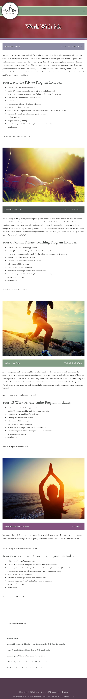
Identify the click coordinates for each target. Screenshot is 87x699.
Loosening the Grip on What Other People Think (26, 656)
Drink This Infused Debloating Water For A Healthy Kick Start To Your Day (36, 644)
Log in (72, 696)
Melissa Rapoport (34, 696)
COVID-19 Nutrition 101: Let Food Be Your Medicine (28, 662)
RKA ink (64, 692)
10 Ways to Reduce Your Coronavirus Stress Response (27, 667)
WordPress (65, 696)
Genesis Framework (51, 696)
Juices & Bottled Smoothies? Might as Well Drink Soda (28, 650)
